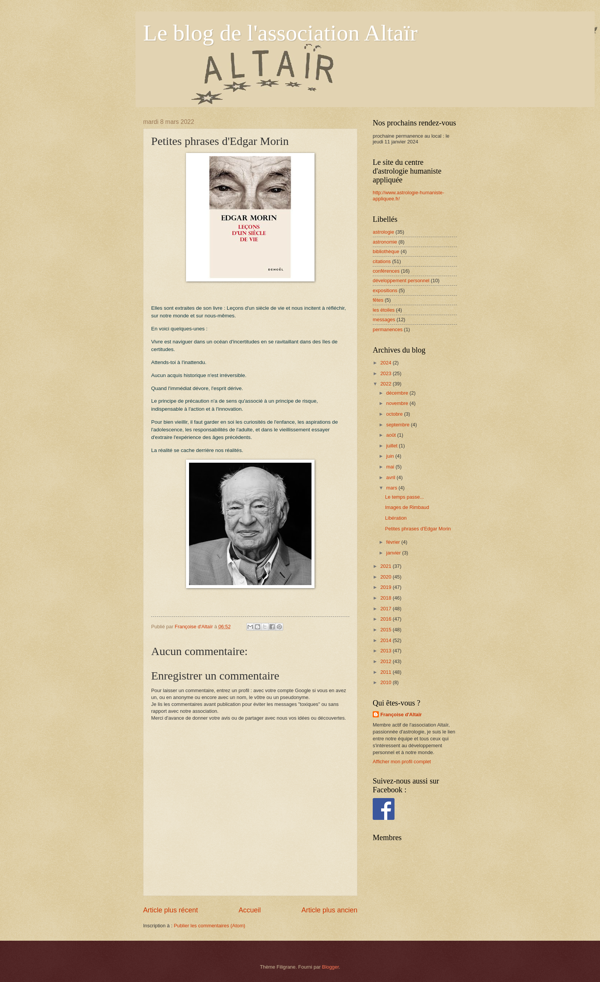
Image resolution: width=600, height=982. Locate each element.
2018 (386, 598)
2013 (386, 651)
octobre (395, 414)
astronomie (385, 242)
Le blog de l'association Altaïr (280, 33)
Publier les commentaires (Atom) (209, 925)
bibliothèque (386, 251)
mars (392, 488)
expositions (385, 290)
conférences (386, 271)
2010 (386, 682)
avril (391, 477)
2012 (386, 661)
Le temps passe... (404, 497)
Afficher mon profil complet (402, 761)
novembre (397, 403)
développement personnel (401, 280)
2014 (386, 640)
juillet (392, 446)
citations (382, 261)
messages (384, 319)
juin (390, 456)
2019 (386, 587)
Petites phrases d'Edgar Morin (418, 529)
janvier (394, 553)
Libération (396, 518)
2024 (386, 363)
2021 (386, 566)
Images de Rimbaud (407, 507)
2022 (386, 384)
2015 (386, 629)
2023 (386, 373)
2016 (386, 619)
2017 (386, 608)
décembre (397, 393)
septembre (398, 425)
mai (390, 467)
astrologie (383, 232)
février (393, 542)
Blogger (330, 967)
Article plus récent (170, 910)
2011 (386, 672)
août (391, 435)
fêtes (378, 300)
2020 (386, 577)
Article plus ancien (329, 910)
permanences (388, 329)
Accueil (249, 910)
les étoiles (384, 310)
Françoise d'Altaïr (401, 714)
